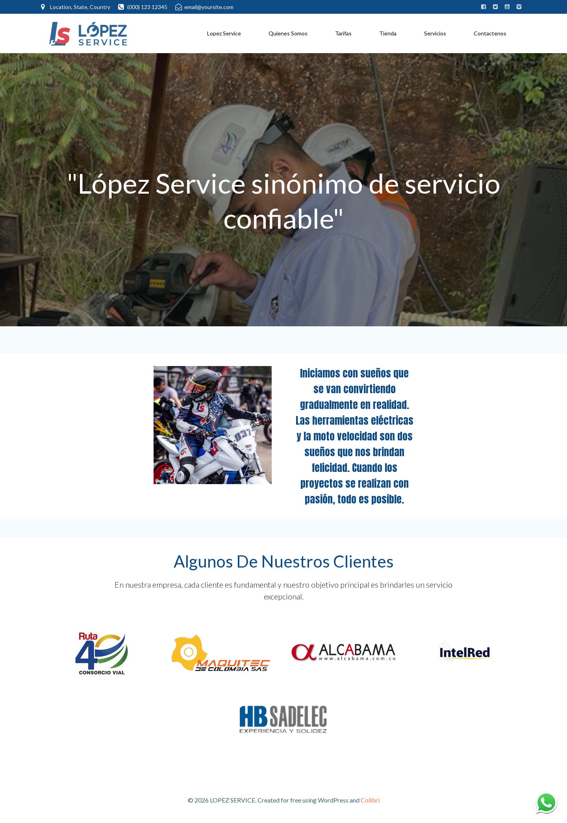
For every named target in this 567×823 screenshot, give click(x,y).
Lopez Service (224, 33)
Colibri (370, 800)
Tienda (388, 33)
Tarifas (343, 33)
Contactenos (490, 33)
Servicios (435, 33)
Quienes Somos (288, 33)
